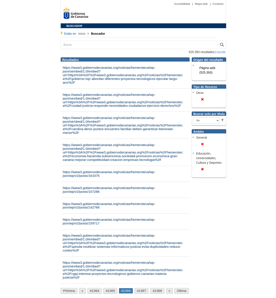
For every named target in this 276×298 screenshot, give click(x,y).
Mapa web (202, 3)
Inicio (82, 33)
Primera (69, 291)
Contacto (218, 3)
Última (181, 291)
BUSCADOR (74, 26)
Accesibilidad (182, 3)
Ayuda (221, 52)
